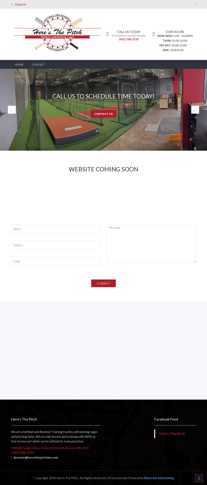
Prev (12, 110)
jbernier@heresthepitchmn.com (34, 457)
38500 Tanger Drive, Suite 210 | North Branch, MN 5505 (50, 448)
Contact (38, 64)
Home (19, 64)
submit (103, 283)
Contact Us (103, 113)
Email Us (20, 4)
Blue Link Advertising (159, 478)
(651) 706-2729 (128, 39)
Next (195, 110)
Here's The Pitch (172, 434)
